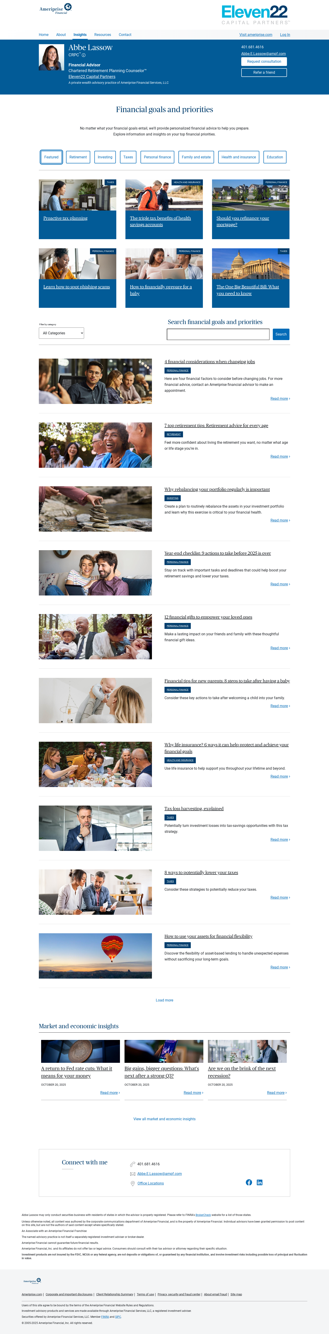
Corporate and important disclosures (69, 1294)
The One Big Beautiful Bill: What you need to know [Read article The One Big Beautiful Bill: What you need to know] (248, 290)
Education (275, 157)
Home (43, 34)
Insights (80, 34)
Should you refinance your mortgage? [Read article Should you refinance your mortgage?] (243, 221)
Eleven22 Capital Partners (92, 76)
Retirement (78, 157)
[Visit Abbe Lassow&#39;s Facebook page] (249, 1182)
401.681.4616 (252, 47)
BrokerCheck (203, 1215)
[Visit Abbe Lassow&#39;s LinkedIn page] (260, 1182)
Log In (285, 34)
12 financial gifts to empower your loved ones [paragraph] (208, 617)
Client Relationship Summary (114, 1294)
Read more (279, 398)
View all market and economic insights (164, 1119)
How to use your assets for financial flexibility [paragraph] (208, 936)
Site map (236, 1294)
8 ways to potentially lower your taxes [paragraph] (201, 872)
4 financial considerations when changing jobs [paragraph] (209, 362)
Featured (51, 157)
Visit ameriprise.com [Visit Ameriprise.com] (255, 34)
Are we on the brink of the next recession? (242, 1072)
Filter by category (47, 324)
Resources (102, 34)
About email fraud (215, 1294)
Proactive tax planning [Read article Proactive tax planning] (65, 218)
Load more (164, 1000)
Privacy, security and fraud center (179, 1294)
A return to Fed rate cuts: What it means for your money (76, 1072)
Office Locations (151, 1183)
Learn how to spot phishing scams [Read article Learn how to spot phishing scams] (76, 287)
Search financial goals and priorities (215, 322)
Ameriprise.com (32, 1294)
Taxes (128, 157)
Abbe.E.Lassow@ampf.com (263, 53)
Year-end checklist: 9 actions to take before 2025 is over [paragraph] (217, 553)
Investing (105, 157)
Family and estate (196, 157)
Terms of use (145, 1294)
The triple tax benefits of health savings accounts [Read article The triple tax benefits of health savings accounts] (160, 221)
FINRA (105, 1316)
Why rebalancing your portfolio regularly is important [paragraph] (217, 489)
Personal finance (157, 157)
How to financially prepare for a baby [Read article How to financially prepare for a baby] (161, 290)
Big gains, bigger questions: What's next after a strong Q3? (162, 1072)
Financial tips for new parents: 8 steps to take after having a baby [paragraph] (227, 681)
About (61, 34)
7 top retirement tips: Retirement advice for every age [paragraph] (216, 425)
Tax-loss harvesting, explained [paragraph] (194, 808)
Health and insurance (239, 157)
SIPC (118, 1316)
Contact (125, 34)
